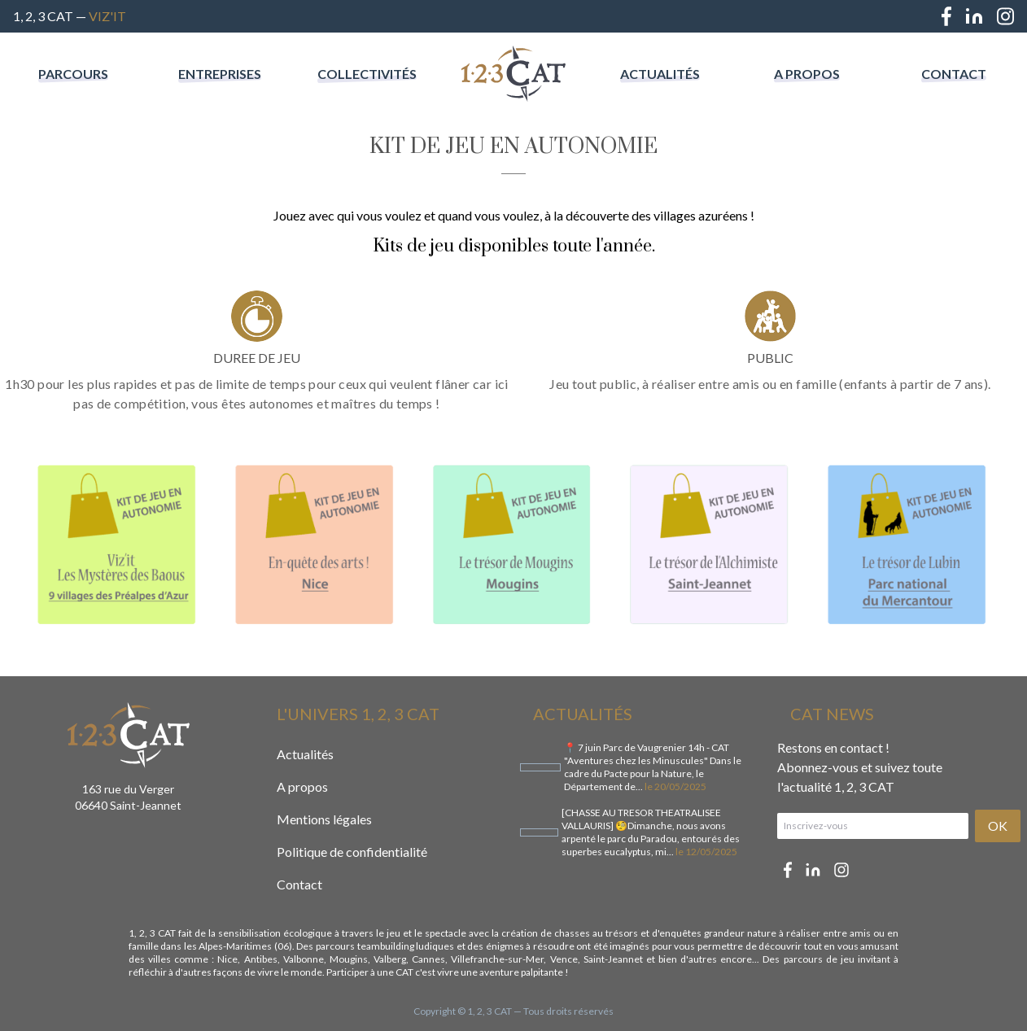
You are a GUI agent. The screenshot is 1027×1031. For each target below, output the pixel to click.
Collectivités (367, 73)
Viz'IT (107, 16)
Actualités (660, 73)
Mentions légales (324, 819)
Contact (953, 73)
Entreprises (219, 73)
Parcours (73, 73)
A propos (807, 73)
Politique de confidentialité (352, 851)
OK (997, 825)
